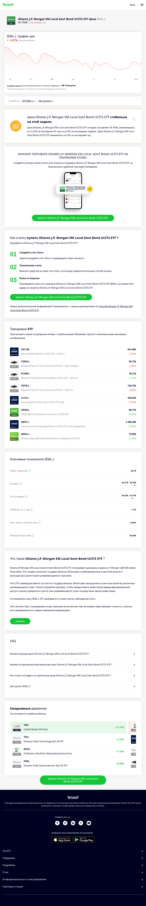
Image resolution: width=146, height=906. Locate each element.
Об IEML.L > (28, 100)
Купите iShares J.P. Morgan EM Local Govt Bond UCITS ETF (73, 218)
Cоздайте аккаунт (14, 86)
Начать (20, 621)
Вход (132, 4)
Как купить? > (45, 100)
